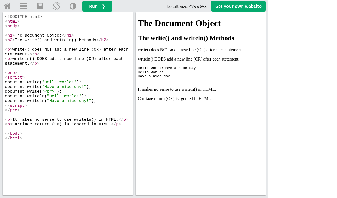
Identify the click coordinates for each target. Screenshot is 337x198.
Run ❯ (97, 6)
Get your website (238, 6)
